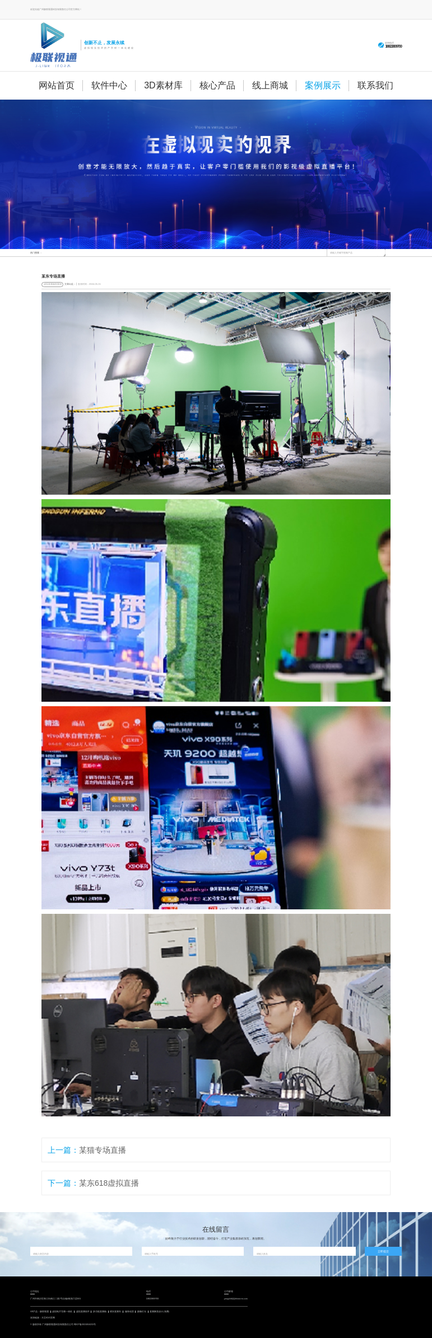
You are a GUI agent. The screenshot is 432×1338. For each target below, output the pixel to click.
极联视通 (44, 1312)
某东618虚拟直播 (109, 1183)
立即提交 (383, 1251)
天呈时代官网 (48, 1318)
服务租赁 (129, 1312)
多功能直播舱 (99, 1312)
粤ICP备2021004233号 (85, 1324)
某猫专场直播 (102, 1149)
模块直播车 (115, 1312)
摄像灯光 (141, 1312)
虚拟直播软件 (83, 1312)
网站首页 (57, 85)
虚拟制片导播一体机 (62, 1312)
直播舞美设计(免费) (159, 1312)
